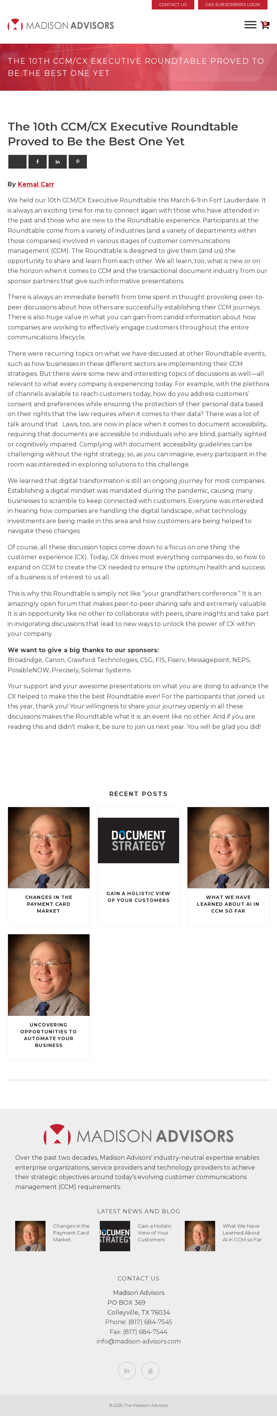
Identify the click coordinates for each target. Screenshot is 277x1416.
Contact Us (173, 4)
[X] (17, 162)
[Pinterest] (78, 162)
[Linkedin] (58, 162)
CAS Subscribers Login (233, 4)
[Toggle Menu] (250, 24)
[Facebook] (37, 162)
